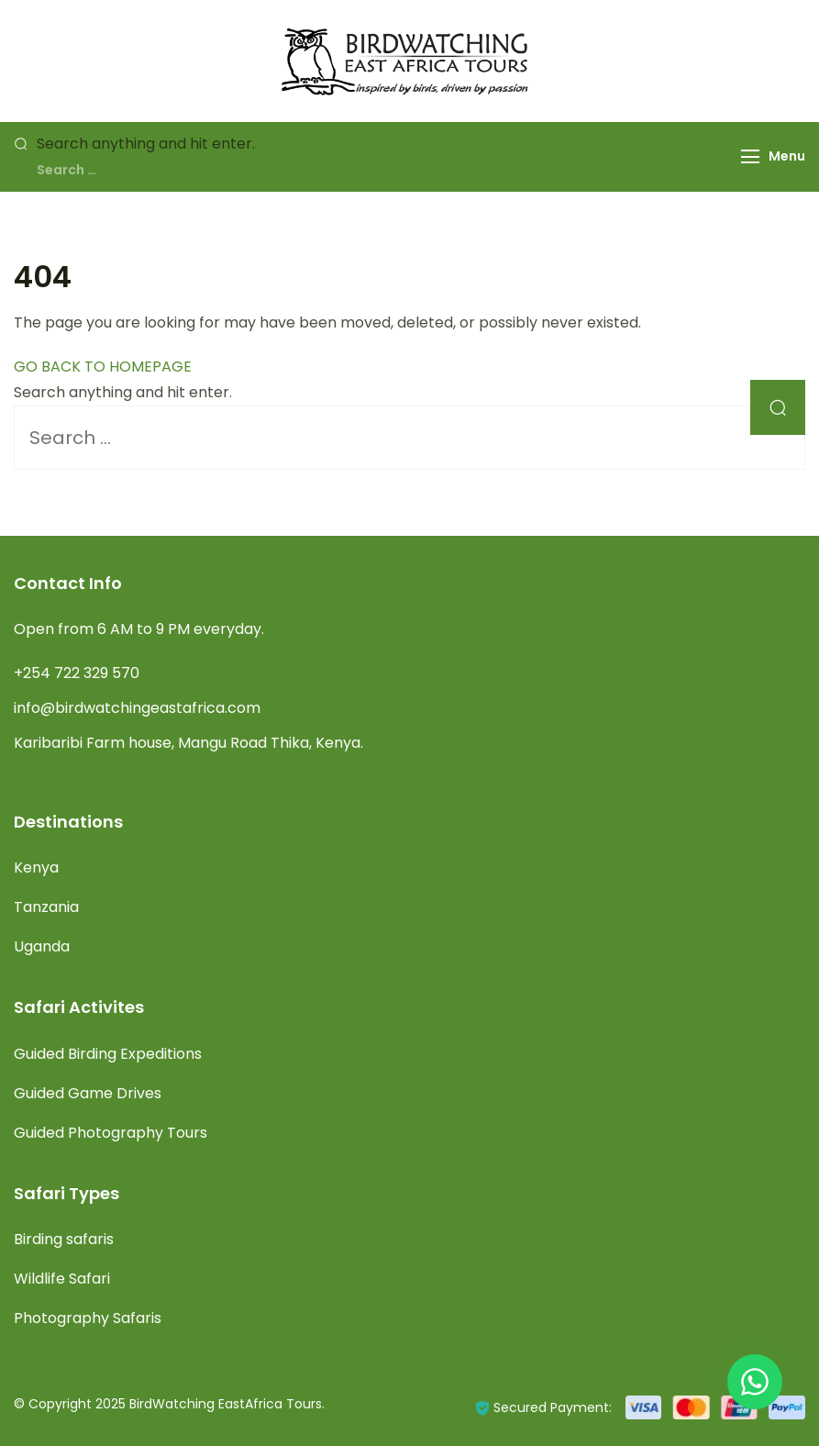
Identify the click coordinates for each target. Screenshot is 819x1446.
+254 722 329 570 (76, 673)
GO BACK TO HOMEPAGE (103, 366)
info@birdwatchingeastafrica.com (137, 707)
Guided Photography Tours (110, 1132)
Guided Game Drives (87, 1093)
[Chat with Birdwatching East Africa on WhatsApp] (754, 1381)
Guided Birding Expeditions (108, 1053)
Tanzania (46, 907)
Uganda (42, 946)
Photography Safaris (87, 1318)
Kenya (36, 867)
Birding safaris (64, 1239)
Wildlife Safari (62, 1278)
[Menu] (750, 156)
